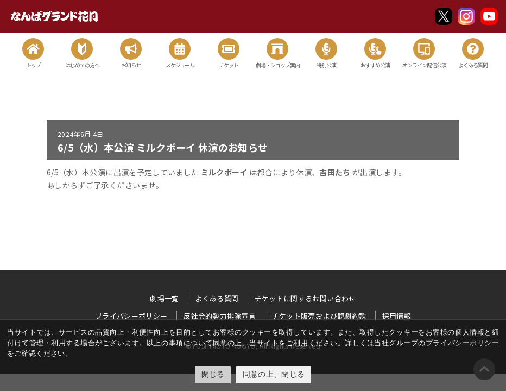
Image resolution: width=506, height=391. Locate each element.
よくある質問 (216, 298)
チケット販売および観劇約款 (319, 316)
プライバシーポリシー (462, 343)
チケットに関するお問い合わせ (305, 298)
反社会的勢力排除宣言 (220, 316)
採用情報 (396, 316)
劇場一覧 (164, 298)
